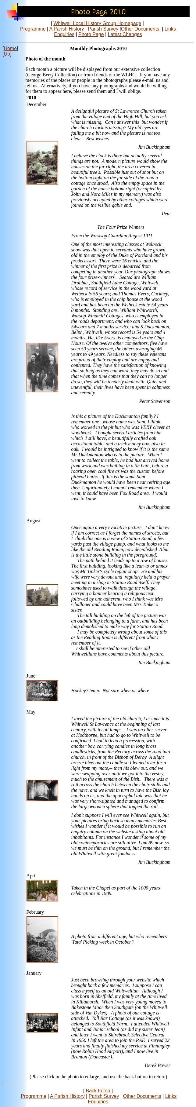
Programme (33, 28)
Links (170, 28)
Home (10, 48)
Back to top (99, 1090)
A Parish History (66, 28)
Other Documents (140, 28)
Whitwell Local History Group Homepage (97, 23)
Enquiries (64, 34)
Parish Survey (103, 28)
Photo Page (91, 34)
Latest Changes (125, 34)
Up (7, 54)
